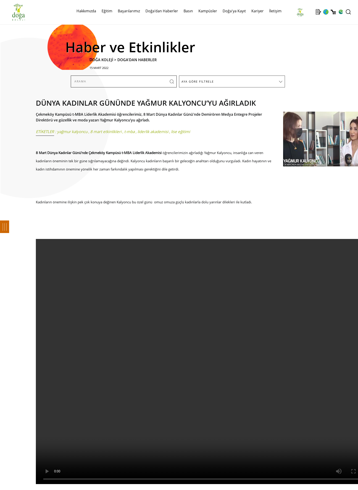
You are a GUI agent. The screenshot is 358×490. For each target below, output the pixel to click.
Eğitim (107, 10)
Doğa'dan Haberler (161, 10)
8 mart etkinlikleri (105, 131)
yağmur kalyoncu (72, 131)
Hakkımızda (86, 10)
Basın (188, 10)
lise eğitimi (180, 131)
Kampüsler (207, 10)
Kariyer (257, 10)
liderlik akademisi (152, 131)
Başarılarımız (129, 10)
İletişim (275, 10)
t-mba (129, 131)
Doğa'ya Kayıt (234, 10)
